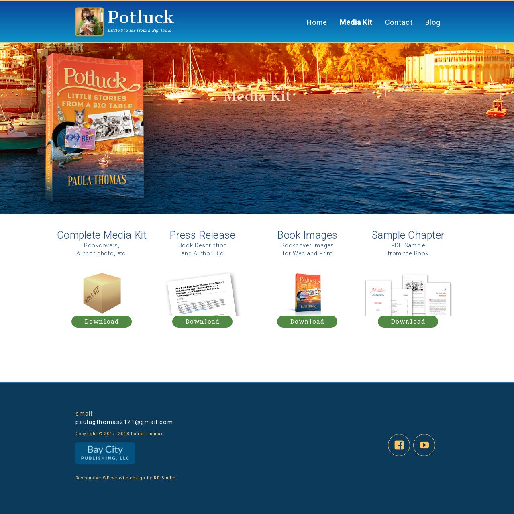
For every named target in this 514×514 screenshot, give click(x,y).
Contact (398, 22)
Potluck (141, 17)
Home (317, 22)
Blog (433, 22)
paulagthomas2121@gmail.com (124, 422)
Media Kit (356, 22)
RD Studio (163, 478)
